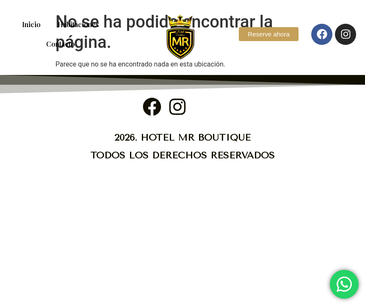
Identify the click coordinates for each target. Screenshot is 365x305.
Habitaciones (78, 24)
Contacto (60, 43)
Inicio (31, 24)
